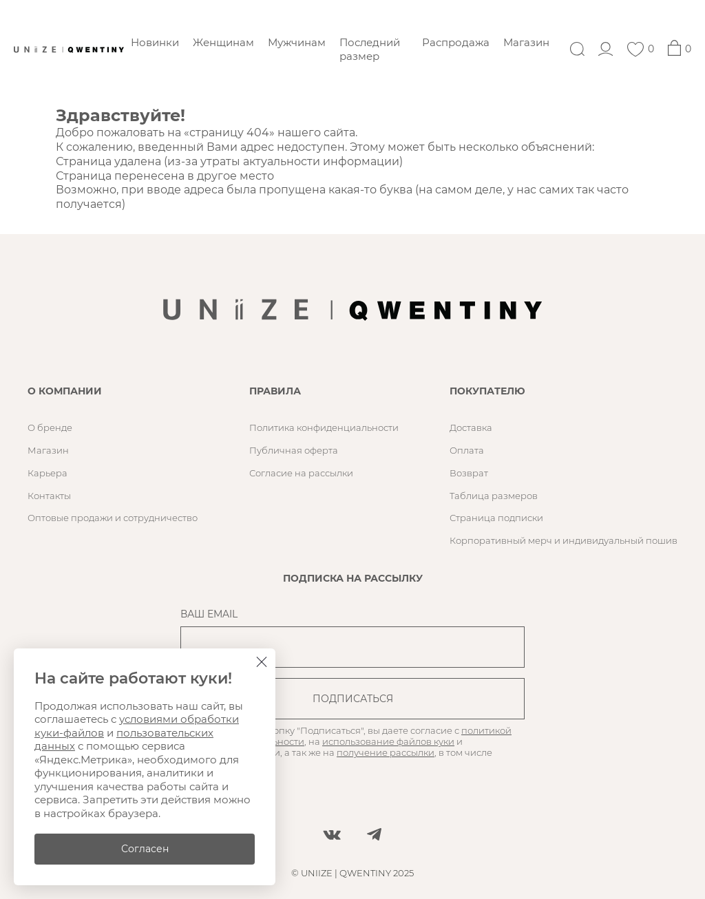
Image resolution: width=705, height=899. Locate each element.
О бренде (50, 427)
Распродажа (456, 42)
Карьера (47, 472)
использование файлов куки (388, 741)
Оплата (467, 450)
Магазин (526, 42)
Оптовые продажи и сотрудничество (113, 517)
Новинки (155, 42)
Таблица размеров (494, 495)
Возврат (469, 472)
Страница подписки (496, 517)
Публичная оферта (293, 450)
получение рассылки (385, 752)
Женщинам (223, 42)
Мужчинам (297, 42)
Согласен (145, 849)
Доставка (471, 427)
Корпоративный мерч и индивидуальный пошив (563, 540)
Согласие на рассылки (301, 472)
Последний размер (369, 49)
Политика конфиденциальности (324, 427)
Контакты (49, 495)
